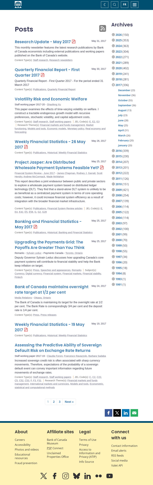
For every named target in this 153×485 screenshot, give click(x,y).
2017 (119, 85)
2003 (119, 223)
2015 (119, 156)
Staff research (40, 60)
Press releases (48, 315)
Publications (39, 89)
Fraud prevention (26, 463)
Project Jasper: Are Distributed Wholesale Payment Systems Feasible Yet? (57, 165)
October (123, 100)
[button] (108, 413)
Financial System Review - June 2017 (35, 173)
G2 (39, 212)
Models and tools (37, 128)
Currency (19, 273)
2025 (119, 40)
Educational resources (22, 456)
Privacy (83, 445)
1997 (119, 257)
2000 (119, 240)
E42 (21, 212)
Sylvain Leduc (33, 253)
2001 (119, 234)
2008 (119, 195)
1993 (119, 279)
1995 (119, 268)
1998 (119, 251)
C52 (21, 380)
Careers (20, 440)
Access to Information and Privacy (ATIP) (89, 453)
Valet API (117, 465)
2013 (119, 167)
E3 (98, 121)
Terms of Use (87, 440)
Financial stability (92, 273)
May (120, 125)
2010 (119, 184)
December (124, 90)
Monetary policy (75, 128)
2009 (119, 190)
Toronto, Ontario (74, 253)
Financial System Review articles (65, 208)
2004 (119, 218)
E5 (26, 212)
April (121, 130)
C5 (16, 380)
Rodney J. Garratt (86, 173)
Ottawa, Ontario (42, 297)
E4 (16, 212)
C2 (93, 377)
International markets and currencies (49, 384)
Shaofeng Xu (54, 104)
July (120, 115)
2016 (119, 151)
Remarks (76, 270)
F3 (34, 380)
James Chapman (66, 173)
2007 (119, 201)
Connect (55, 448)
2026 (119, 35)
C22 (99, 377)
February (123, 140)
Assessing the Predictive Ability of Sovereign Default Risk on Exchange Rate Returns (58, 347)
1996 (119, 262)
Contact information (124, 446)
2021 (119, 63)
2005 (119, 212)
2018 (119, 79)
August (122, 110)
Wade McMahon (55, 176)
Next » (69, 402)
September (124, 105)
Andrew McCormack (34, 176)
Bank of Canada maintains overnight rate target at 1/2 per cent (51, 289)
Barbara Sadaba (97, 356)
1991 (119, 284)
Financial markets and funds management (62, 125)
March (122, 135)
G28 (44, 212)
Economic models (56, 128)
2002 (119, 229)
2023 (119, 51)
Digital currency (34, 273)
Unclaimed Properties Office (58, 455)
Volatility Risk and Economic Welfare (51, 99)
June (120, 120)
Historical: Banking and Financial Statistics (70, 232)
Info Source (86, 462)
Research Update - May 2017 (43, 42)
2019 (119, 74)
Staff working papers (60, 121)
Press (36, 270)
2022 (119, 57)
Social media (119, 460)
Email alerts (118, 450)
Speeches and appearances (55, 270)
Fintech (19, 277)
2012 (119, 173)
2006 (119, 206)
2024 (119, 46)
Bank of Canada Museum (57, 441)
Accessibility (22, 445)
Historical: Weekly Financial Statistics (67, 152)
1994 (119, 273)
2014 (119, 162)
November (124, 95)
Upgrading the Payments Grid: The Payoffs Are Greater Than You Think (49, 245)
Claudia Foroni (55, 356)
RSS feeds (117, 455)
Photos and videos (27, 449)
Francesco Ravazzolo (75, 356)
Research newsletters (60, 60)
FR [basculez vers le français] (124, 4)
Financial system (52, 273)
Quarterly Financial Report (61, 89)
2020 (119, 68)
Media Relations (23, 297)
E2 (93, 121)
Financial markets (72, 273)
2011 (119, 179)
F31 (39, 380)
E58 (31, 212)
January (122, 145)
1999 (119, 245)
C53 (27, 380)
